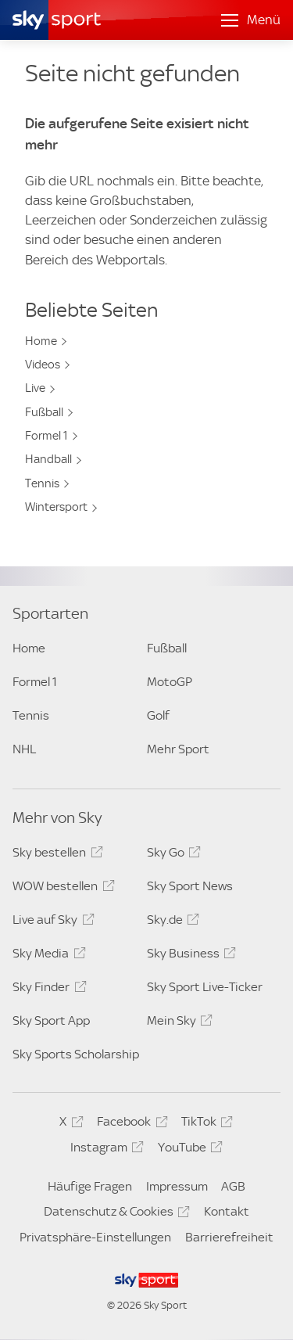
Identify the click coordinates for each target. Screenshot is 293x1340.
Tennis (42, 483)
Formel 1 (46, 436)
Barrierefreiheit (229, 1237)
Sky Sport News (190, 885)
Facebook (130, 1124)
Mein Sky (177, 1023)
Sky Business (189, 956)
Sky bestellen (55, 855)
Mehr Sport (178, 749)
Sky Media (46, 956)
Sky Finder (47, 989)
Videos (42, 364)
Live (35, 388)
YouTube (188, 1150)
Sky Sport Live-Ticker (205, 986)
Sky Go (171, 855)
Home (41, 341)
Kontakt (226, 1211)
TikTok (204, 1124)
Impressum (177, 1186)
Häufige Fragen (90, 1186)
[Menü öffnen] (250, 20)
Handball (48, 459)
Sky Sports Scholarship (76, 1054)
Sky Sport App (51, 1020)
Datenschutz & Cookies (114, 1214)
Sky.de (171, 922)
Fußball (44, 412)
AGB (233, 1186)
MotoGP (169, 681)
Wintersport (56, 507)
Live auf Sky (51, 922)
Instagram (104, 1150)
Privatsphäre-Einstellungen (95, 1237)
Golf (158, 715)
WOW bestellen (61, 888)
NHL (24, 749)
